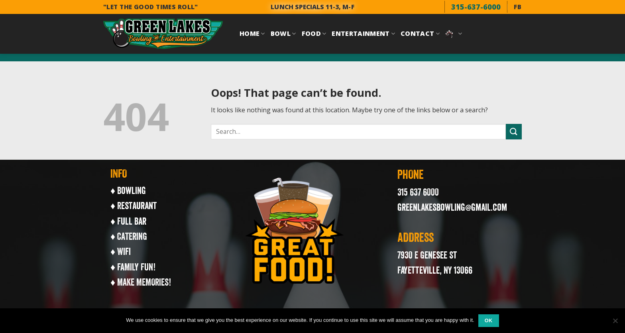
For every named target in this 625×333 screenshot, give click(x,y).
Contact (420, 33)
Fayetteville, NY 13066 (434, 270)
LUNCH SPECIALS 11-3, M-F (312, 6)
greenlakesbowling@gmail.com (452, 207)
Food (314, 33)
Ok (489, 320)
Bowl (283, 33)
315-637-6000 (476, 7)
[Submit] (514, 131)
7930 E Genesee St (427, 255)
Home (252, 33)
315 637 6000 (418, 192)
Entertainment (363, 33)
